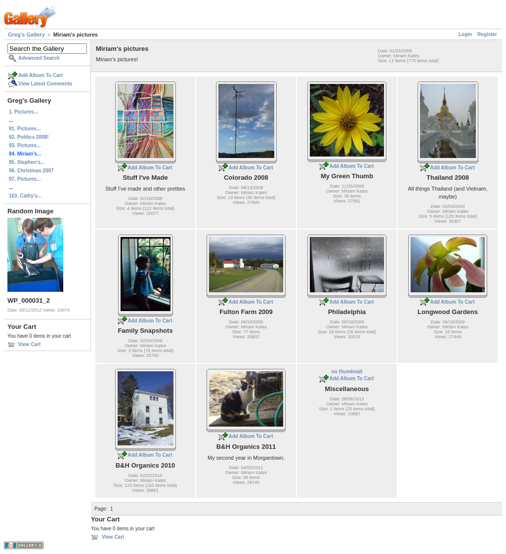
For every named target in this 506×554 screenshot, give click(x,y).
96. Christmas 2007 (31, 170)
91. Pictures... (25, 128)
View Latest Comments (45, 83)
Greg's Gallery (26, 35)
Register (487, 34)
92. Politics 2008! (29, 137)
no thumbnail (347, 371)
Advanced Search (39, 58)
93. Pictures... (25, 145)
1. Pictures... (23, 112)
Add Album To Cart (40, 75)
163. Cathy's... (25, 195)
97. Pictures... (25, 179)
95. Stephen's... (26, 162)
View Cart (29, 344)
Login (465, 34)
